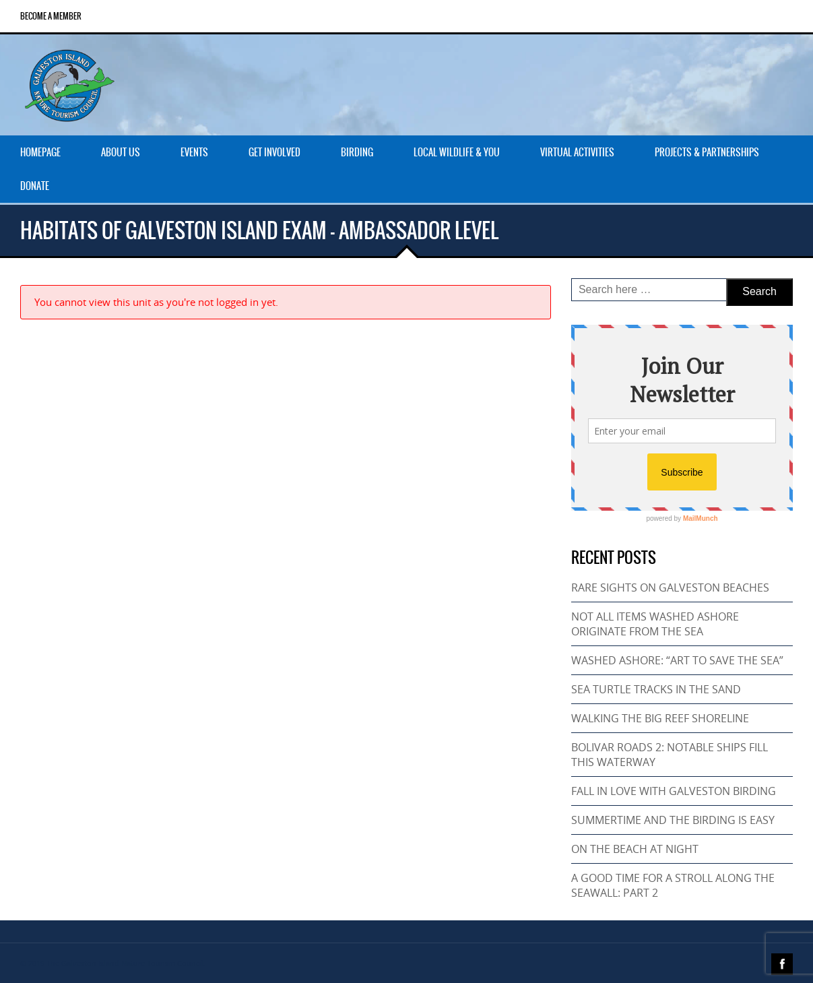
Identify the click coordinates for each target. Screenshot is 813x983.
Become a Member (51, 16)
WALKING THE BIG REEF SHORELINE (660, 718)
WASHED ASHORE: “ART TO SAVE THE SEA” (677, 660)
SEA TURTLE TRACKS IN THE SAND (656, 689)
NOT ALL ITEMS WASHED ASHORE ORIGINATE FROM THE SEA (655, 624)
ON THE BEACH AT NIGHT (634, 849)
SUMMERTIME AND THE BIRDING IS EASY (673, 820)
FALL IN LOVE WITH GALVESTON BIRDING (673, 791)
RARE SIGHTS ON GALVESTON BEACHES (670, 587)
